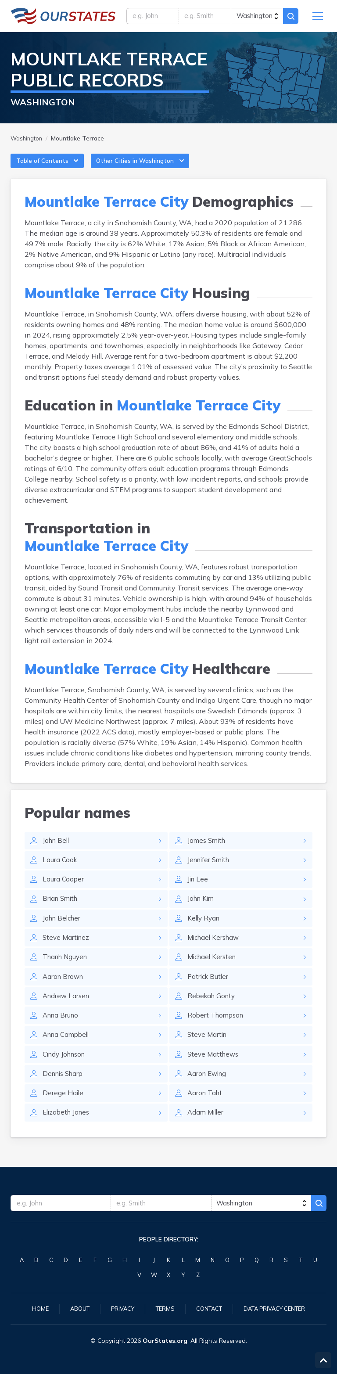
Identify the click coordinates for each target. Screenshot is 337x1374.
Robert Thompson (217, 1030)
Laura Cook (60, 868)
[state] (255, 17)
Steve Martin (208, 1050)
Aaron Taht (205, 1111)
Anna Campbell (68, 1050)
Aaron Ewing (208, 1090)
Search (289, 17)
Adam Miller (206, 1131)
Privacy (118, 1308)
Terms (163, 1308)
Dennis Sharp (65, 1090)
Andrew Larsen (67, 1010)
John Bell (57, 848)
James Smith (207, 848)
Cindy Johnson (66, 1070)
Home (32, 1308)
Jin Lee (198, 889)
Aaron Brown (64, 990)
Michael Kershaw (215, 949)
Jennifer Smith (210, 868)
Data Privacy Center (279, 1308)
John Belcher (63, 929)
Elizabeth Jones (68, 1131)
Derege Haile (63, 1111)
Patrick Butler (209, 990)
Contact (208, 1308)
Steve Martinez (67, 949)
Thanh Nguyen (67, 969)
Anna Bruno (62, 1030)
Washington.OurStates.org (63, 17)
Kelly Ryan (204, 929)
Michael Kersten (213, 969)
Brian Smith (62, 909)
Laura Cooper (64, 889)
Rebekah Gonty (212, 1010)
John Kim (201, 909)
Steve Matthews (214, 1070)
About (73, 1308)
